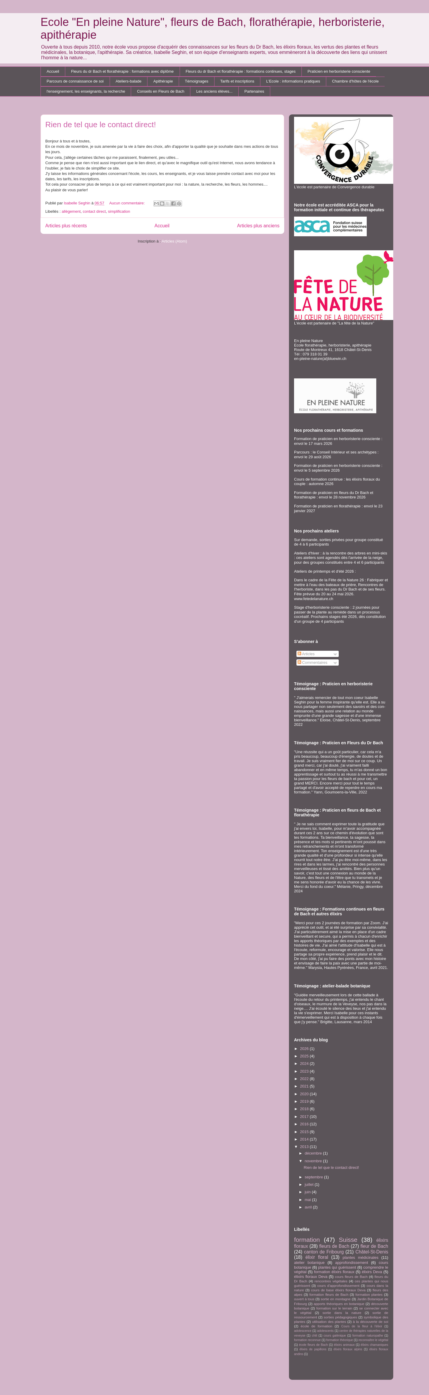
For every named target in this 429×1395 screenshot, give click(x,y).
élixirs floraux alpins (348, 1349)
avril (309, 1207)
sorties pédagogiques (340, 1317)
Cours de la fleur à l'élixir (361, 1326)
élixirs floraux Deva (310, 1276)
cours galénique (335, 1335)
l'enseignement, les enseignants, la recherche (86, 91)
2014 (305, 1139)
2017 (305, 1116)
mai (308, 1199)
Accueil (53, 71)
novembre (314, 1161)
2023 (305, 1071)
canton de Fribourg (324, 1251)
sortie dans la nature (341, 1313)
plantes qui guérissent (337, 1267)
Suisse (348, 1239)
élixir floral (316, 1257)
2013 (305, 1146)
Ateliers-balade (129, 81)
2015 (305, 1132)
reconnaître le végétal (373, 1340)
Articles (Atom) (174, 241)
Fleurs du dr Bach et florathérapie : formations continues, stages (241, 71)
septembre (314, 1177)
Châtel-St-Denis (371, 1251)
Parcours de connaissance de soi (75, 81)
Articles (306, 654)
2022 (305, 1078)
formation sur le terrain (334, 1308)
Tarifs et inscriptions (237, 81)
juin (308, 1192)
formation (307, 1239)
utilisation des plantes (329, 1321)
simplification (119, 211)
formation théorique (339, 1340)
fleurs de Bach (334, 1246)
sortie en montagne (336, 1299)
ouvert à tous (304, 1299)
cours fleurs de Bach (351, 1277)
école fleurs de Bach (313, 1344)
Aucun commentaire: (127, 203)
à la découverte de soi (370, 1321)
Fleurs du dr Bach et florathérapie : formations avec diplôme (122, 71)
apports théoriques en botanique (339, 1304)
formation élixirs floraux (334, 1272)
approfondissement (351, 1262)
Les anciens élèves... (214, 91)
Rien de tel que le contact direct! (100, 124)
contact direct (94, 211)
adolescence (302, 1330)
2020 (305, 1094)
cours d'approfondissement (338, 1285)
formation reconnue (307, 1340)
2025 (305, 1056)
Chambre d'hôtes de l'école (355, 81)
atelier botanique (309, 1262)
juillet (310, 1184)
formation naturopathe (367, 1335)
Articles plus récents (66, 225)
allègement (71, 211)
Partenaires (254, 91)
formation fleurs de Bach (329, 1294)
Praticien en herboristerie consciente (338, 71)
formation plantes (369, 1294)
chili (314, 1335)
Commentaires (312, 662)
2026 (305, 1048)
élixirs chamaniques (374, 1344)
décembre (314, 1153)
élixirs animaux (344, 1344)
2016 (305, 1124)
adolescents (325, 1330)
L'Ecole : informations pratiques (293, 81)
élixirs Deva (372, 1272)
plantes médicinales (360, 1257)
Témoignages (197, 81)
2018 (305, 1109)
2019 (305, 1101)
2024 (305, 1063)
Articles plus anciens (258, 225)
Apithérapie (163, 81)
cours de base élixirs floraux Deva (338, 1290)
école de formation (316, 1326)
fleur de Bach (374, 1246)
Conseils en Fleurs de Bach (160, 91)
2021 (305, 1086)
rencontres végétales (331, 1281)
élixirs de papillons (312, 1349)
